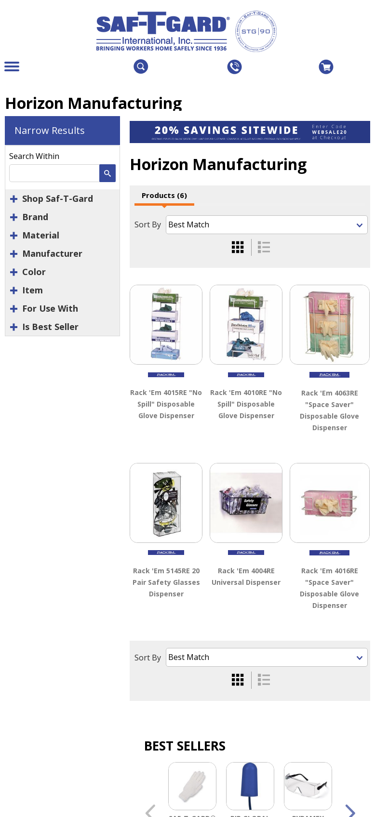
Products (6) (164, 195)
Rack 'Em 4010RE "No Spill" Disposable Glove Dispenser (246, 404)
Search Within (34, 156)
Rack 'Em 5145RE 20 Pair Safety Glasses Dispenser (166, 582)
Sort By (147, 224)
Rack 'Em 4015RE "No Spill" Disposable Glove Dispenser (166, 404)
